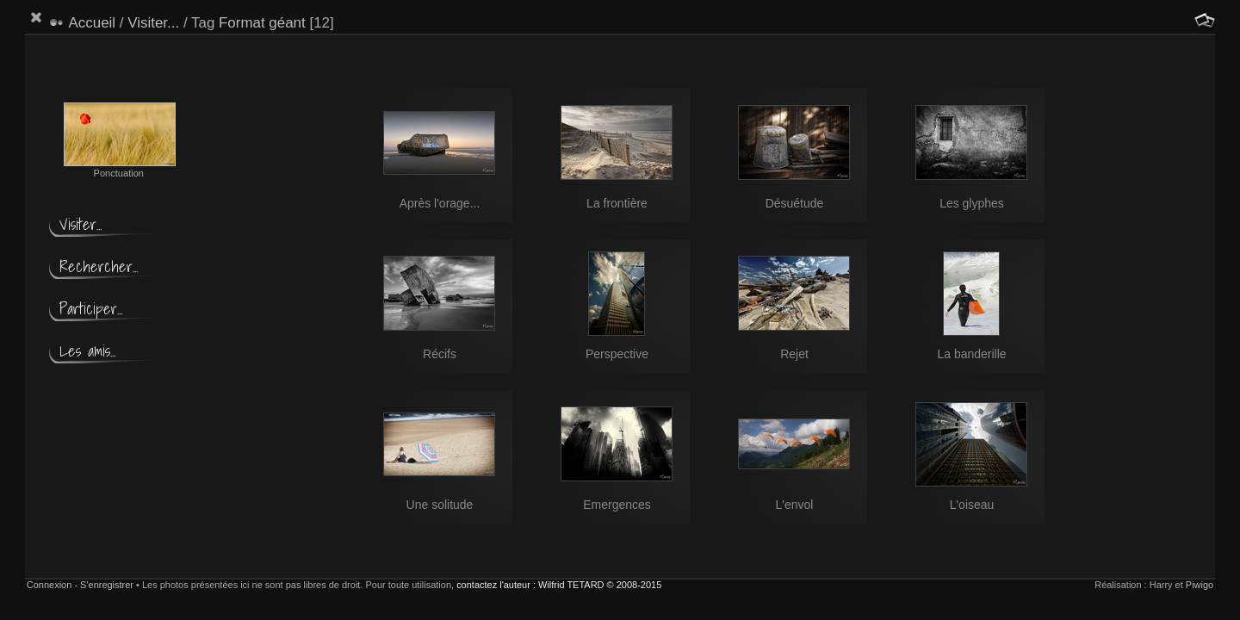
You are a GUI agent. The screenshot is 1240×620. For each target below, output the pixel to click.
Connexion (49, 585)
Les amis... (87, 350)
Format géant (262, 23)
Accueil (92, 23)
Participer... (90, 308)
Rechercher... (98, 266)
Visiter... (153, 23)
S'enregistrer (106, 585)
